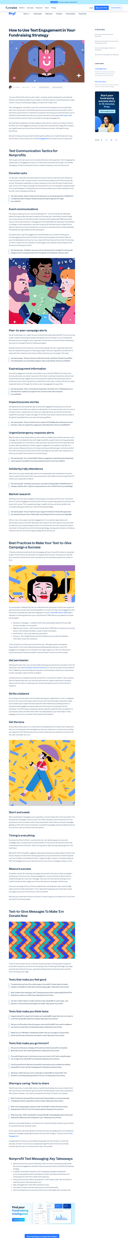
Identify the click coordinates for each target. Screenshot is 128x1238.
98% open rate (65, 115)
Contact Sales (116, 8)
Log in (91, 8)
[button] (22, 7)
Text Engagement (42, 139)
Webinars (48, 14)
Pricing (53, 8)
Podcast (59, 14)
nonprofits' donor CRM (58, 613)
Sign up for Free (101, 8)
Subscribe (82, 14)
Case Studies (70, 14)
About (47, 8)
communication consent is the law (33, 668)
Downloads (38, 14)
